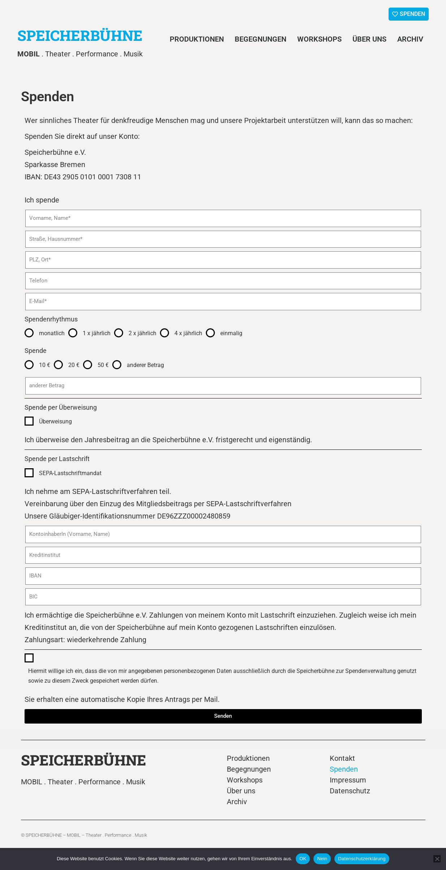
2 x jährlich (142, 333)
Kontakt (342, 758)
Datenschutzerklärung (361, 858)
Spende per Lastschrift (57, 458)
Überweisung (55, 421)
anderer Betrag (145, 365)
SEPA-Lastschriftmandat (70, 473)
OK (302, 858)
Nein (322, 858)
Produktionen (197, 39)
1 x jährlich (97, 333)
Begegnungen (260, 39)
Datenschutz (350, 790)
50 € (103, 365)
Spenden (344, 769)
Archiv (410, 39)
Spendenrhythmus (51, 319)
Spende (36, 350)
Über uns (369, 39)
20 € (73, 365)
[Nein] (437, 858)
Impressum (348, 780)
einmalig (231, 333)
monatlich (52, 333)
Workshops (319, 39)
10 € (44, 365)
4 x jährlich (188, 333)
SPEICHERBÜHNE (80, 35)
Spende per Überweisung (61, 407)
